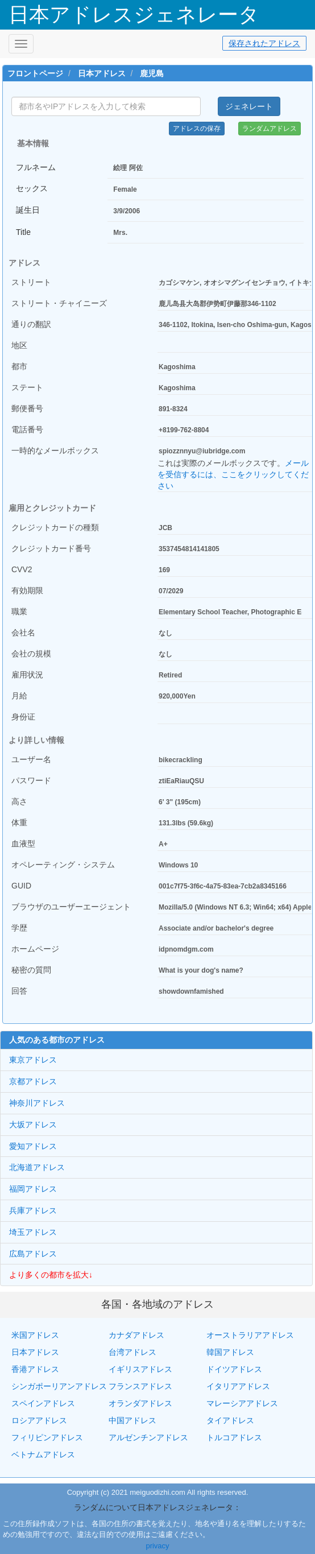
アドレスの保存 (197, 129)
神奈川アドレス (37, 1102)
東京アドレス (33, 1059)
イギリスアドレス (140, 1369)
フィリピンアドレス (47, 1437)
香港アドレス (35, 1369)
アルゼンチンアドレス (148, 1437)
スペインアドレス (43, 1403)
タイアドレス (230, 1420)
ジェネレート (249, 106)
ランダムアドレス (269, 129)
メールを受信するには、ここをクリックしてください (233, 474)
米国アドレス (35, 1335)
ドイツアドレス (234, 1369)
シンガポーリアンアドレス (59, 1386)
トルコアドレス (234, 1437)
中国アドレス (132, 1420)
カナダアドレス (136, 1335)
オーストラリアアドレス (250, 1335)
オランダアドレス (140, 1403)
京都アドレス (33, 1081)
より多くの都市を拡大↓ (51, 1274)
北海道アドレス (37, 1167)
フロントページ (35, 73)
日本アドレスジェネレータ (134, 14)
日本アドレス (102, 73)
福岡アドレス (33, 1188)
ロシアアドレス (39, 1420)
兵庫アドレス (33, 1210)
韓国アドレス (230, 1352)
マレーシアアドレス (242, 1403)
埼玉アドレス (33, 1232)
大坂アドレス (33, 1124)
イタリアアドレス (238, 1386)
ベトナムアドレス (43, 1454)
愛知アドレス (33, 1146)
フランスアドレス (140, 1386)
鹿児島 (152, 73)
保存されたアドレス (264, 43)
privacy (157, 1545)
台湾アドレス (132, 1352)
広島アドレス (33, 1253)
